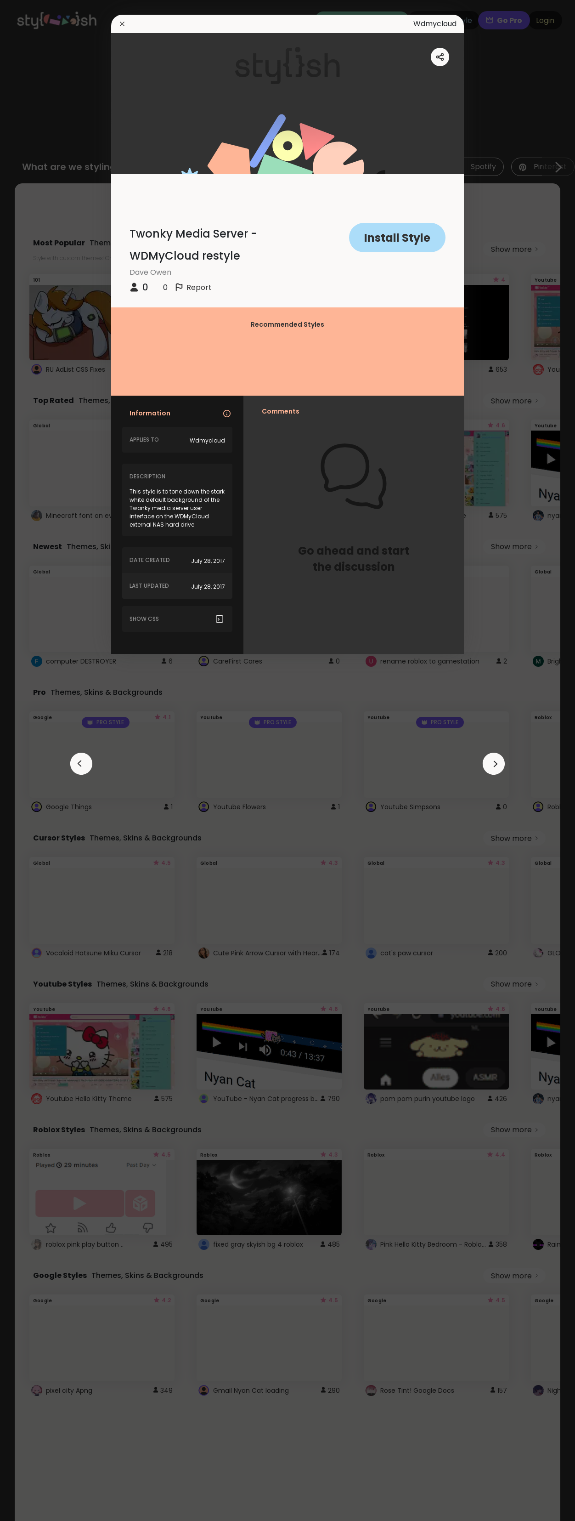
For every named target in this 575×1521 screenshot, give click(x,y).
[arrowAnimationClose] (81, 763)
